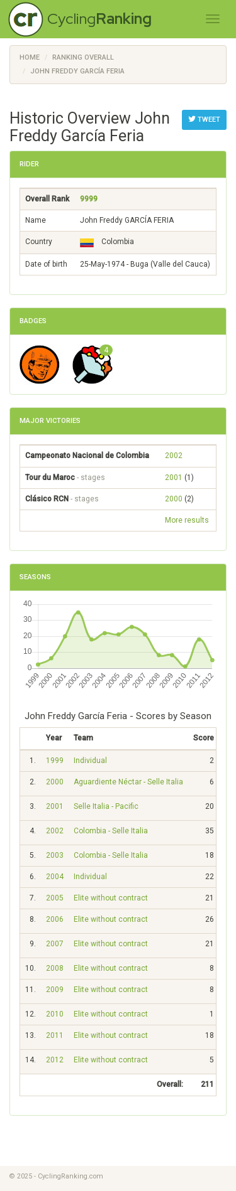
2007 (55, 943)
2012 (55, 1059)
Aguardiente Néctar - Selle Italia (128, 781)
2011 (55, 1035)
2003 (55, 855)
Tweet (204, 119)
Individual (90, 760)
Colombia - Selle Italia (111, 830)
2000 (174, 498)
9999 (89, 199)
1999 (55, 760)
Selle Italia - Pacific (106, 806)
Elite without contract (111, 898)
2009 (55, 989)
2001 (174, 477)
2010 (55, 1014)
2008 (55, 968)
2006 (55, 919)
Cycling (99, 18)
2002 (174, 455)
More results (187, 520)
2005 (55, 898)
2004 (55, 876)
